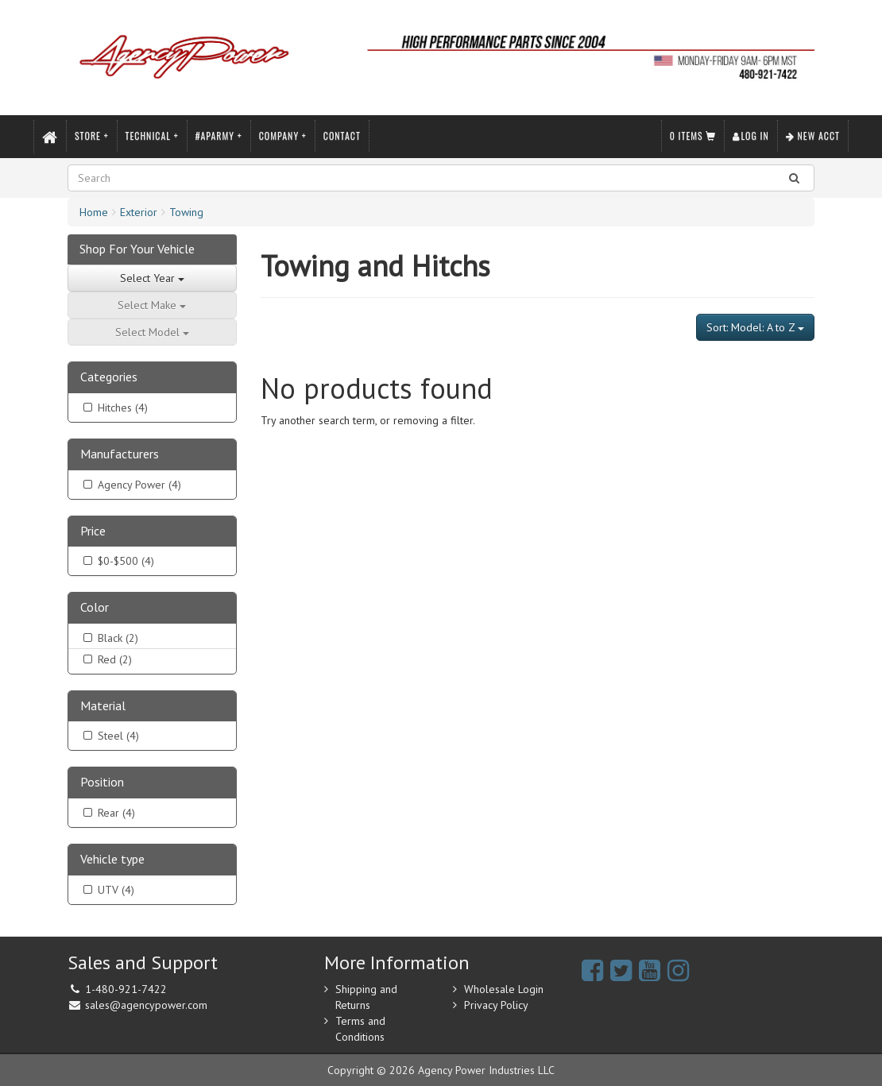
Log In (750, 135)
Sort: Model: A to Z (755, 327)
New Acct (813, 135)
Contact (342, 135)
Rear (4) (107, 813)
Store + (92, 135)
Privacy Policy (496, 1005)
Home (93, 212)
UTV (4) (107, 890)
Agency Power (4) (130, 484)
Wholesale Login (504, 989)
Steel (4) (109, 736)
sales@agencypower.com (146, 1005)
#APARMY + (218, 135)
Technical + (152, 135)
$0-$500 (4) (117, 561)
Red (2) (106, 659)
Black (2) (109, 638)
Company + (283, 135)
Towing (186, 212)
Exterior (138, 212)
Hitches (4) (114, 407)
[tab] (152, 377)
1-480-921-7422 (126, 989)
